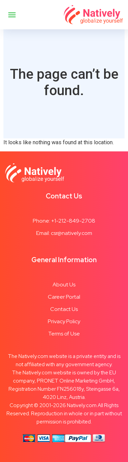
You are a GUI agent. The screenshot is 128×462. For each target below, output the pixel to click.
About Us (64, 284)
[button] (12, 15)
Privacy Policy (64, 321)
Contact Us (64, 309)
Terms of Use (64, 333)
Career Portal (64, 296)
